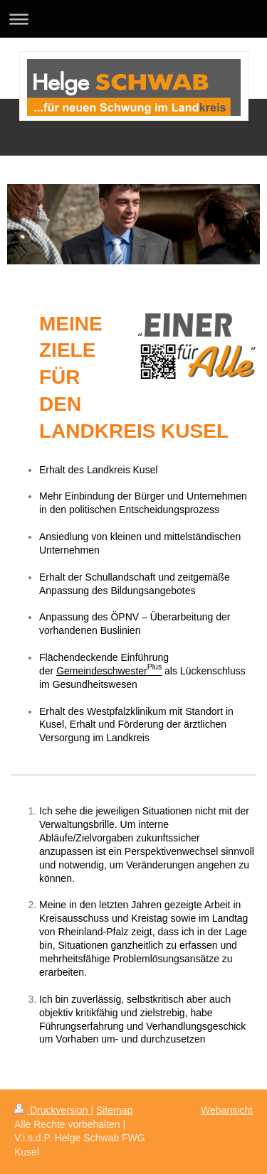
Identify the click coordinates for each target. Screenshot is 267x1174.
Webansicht (227, 1110)
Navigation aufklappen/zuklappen (133, 19)
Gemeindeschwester (109, 668)
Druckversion (52, 1110)
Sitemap (114, 1110)
